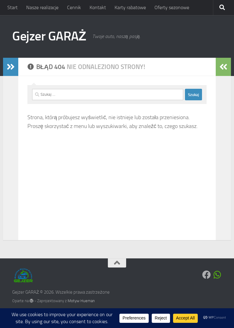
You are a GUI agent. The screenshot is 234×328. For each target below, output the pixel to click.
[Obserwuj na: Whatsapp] (217, 275)
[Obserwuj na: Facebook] (206, 275)
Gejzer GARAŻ (49, 36)
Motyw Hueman (81, 301)
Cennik (74, 7)
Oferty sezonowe (171, 7)
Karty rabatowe (130, 7)
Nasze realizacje (42, 7)
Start (12, 7)
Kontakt (98, 7)
